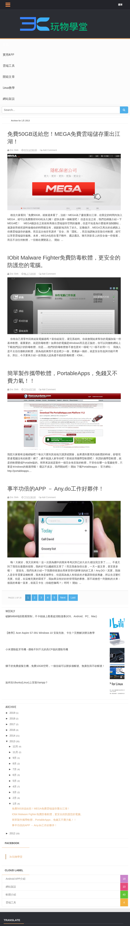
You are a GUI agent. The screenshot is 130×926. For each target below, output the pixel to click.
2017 (12, 721)
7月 (15, 766)
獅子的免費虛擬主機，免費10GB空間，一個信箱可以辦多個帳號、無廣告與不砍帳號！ (55, 663)
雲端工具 (11, 899)
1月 (15, 800)
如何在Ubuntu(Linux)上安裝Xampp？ (27, 679)
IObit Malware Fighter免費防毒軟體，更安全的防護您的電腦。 (64, 260)
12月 (15, 743)
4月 (15, 783)
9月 (15, 755)
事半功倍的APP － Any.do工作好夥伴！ (59, 486)
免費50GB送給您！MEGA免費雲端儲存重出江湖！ (64, 137)
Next (63, 594)
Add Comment (50, 149)
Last (73, 594)
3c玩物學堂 (15, 853)
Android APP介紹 (15, 876)
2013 (12, 738)
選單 (122, 4)
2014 (12, 732)
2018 (12, 715)
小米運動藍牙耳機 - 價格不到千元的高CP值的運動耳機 (37, 646)
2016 (12, 727)
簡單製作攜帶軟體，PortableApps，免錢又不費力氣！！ (63, 375)
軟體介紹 (11, 891)
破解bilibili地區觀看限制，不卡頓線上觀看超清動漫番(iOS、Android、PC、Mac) (51, 613)
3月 (15, 789)
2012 (12, 830)
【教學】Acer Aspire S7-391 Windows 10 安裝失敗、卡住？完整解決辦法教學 (50, 629)
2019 (12, 709)
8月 (15, 760)
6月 (15, 772)
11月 (15, 749)
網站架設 (11, 883)
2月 (15, 794)
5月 (15, 777)
